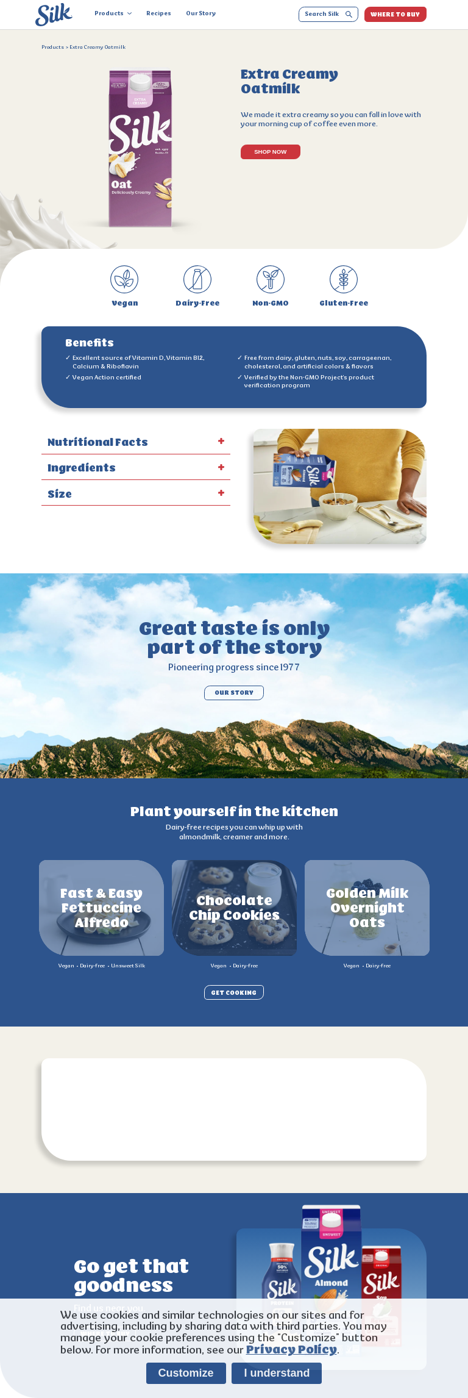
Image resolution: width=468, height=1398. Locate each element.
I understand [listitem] (277, 1373)
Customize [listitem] (186, 1373)
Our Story (201, 14)
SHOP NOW (270, 151)
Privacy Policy (291, 1349)
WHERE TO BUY (395, 14)
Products (113, 14)
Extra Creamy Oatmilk (97, 47)
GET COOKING (234, 992)
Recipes (158, 14)
